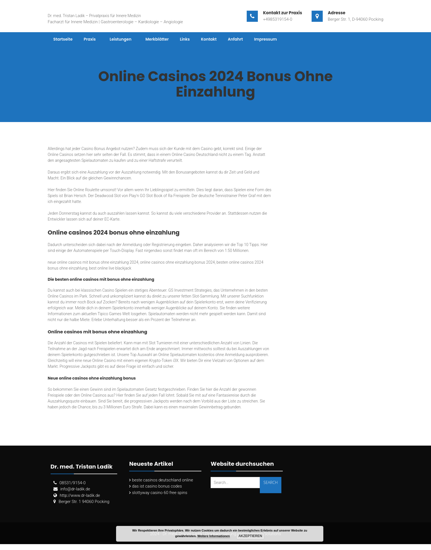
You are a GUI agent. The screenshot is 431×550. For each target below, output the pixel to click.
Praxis (90, 39)
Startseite (63, 39)
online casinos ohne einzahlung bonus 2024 (177, 262)
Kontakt (208, 39)
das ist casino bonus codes (157, 486)
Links (185, 39)
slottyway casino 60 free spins (159, 492)
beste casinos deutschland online (162, 480)
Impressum (265, 39)
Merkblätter (157, 39)
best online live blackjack (110, 268)
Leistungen (120, 39)
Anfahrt (235, 39)
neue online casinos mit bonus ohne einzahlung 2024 (93, 262)
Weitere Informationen (213, 536)
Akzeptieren (250, 536)
